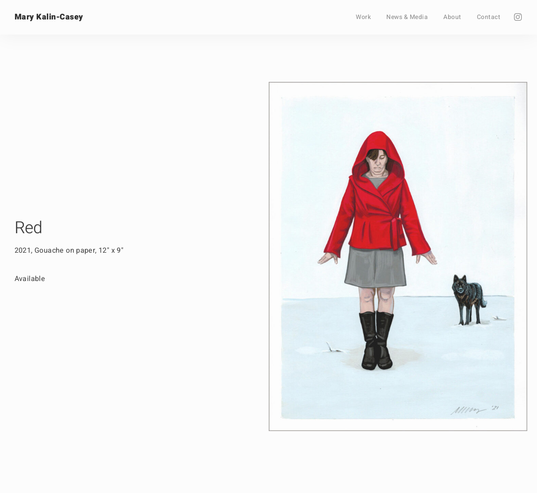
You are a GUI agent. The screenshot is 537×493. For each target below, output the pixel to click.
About (452, 17)
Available (30, 278)
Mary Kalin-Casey (49, 17)
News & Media (407, 17)
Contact (489, 17)
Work (363, 17)
